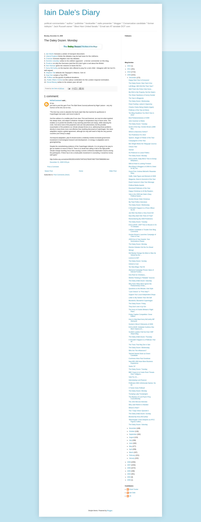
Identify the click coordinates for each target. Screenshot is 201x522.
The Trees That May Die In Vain (139, 345)
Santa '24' (132, 366)
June (131, 443)
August (131, 437)
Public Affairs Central (55, 80)
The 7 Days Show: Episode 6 (139, 411)
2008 (129, 462)
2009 (129, 75)
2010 (129, 72)
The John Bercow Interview (138, 402)
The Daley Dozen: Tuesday (138, 124)
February (132, 455)
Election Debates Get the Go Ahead (141, 247)
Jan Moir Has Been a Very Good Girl (141, 213)
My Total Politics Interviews (138, 202)
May (130, 446)
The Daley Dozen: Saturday (138, 424)
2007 (129, 465)
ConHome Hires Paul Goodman (139, 358)
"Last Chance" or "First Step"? (139, 292)
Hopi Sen (49, 75)
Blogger (109, 511)
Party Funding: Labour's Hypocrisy (140, 104)
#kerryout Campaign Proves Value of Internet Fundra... (141, 271)
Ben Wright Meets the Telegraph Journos (143, 144)
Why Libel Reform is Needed (138, 405)
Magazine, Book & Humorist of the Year (142, 179)
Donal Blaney (52, 82)
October (132, 431)
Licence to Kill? (134, 258)
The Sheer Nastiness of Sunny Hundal (142, 95)
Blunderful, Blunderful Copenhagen (141, 301)
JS (130, 496)
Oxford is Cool (133, 264)
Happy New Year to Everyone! (139, 80)
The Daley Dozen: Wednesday (139, 101)
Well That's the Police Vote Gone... (140, 89)
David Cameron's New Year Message (141, 182)
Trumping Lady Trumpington (138, 394)
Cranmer (49, 59)
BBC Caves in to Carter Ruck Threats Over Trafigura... (141, 373)
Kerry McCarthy (52, 68)
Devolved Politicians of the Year (139, 188)
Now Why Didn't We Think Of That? (141, 216)
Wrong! (131, 250)
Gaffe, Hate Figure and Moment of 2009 (142, 176)
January (132, 458)
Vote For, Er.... (133, 377)
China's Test (133, 147)
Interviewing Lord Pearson (138, 380)
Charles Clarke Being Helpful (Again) (141, 107)
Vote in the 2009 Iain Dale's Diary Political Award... (140, 195)
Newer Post (49, 171)
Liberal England (52, 56)
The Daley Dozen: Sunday (138, 261)
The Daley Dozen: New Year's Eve (140, 83)
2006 (129, 468)
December (133, 77)
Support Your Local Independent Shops (142, 295)
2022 (129, 66)
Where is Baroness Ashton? (138, 132)
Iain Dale (132, 493)
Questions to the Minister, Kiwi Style (141, 288)
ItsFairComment (56, 100)
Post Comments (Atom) (61, 175)
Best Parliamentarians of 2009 (139, 118)
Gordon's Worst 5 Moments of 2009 (141, 324)
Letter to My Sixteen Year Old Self (140, 298)
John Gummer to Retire (137, 121)
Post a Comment (53, 167)
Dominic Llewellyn (53, 61)
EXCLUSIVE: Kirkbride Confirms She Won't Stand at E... (141, 328)
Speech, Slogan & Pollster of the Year (141, 138)
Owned (131, 150)
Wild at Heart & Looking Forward (140, 164)
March (131, 452)
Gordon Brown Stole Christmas (139, 199)
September (133, 434)
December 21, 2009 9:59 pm (59, 162)
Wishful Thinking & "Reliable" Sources (142, 278)
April (131, 449)
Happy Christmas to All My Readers (141, 191)
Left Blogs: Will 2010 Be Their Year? (141, 86)
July (130, 440)
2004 (129, 474)
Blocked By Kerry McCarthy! (138, 417)
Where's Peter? (134, 408)
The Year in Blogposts (136, 98)
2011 (129, 69)
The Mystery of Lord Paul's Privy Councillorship (140, 398)
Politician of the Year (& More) (139, 110)
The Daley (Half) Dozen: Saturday (140, 281)
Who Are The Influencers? (138, 350)
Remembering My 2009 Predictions (141, 219)
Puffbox (50, 77)
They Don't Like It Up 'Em (137, 307)
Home (81, 171)
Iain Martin (50, 54)
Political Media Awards (136, 185)
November (133, 428)
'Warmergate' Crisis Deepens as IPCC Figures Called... (142, 420)
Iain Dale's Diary (72, 12)
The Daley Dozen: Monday (138, 156)
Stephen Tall (50, 73)
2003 (129, 477)
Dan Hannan (51, 66)
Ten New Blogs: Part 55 (137, 267)
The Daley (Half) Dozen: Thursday (140, 337)
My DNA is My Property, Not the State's (142, 92)
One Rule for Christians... (137, 275)
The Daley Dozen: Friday (137, 303)
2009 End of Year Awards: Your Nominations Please (139, 240)
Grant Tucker (133, 489)
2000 (129, 480)
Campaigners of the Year (137, 141)
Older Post (113, 171)
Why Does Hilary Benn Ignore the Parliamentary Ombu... (140, 285)
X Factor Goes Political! (137, 388)
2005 (129, 471)
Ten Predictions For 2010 (137, 135)
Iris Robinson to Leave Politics (139, 153)
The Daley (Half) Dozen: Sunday (140, 414)
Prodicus (49, 63)
